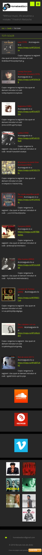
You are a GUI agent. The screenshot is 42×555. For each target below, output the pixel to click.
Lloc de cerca (32, 4)
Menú (38, 4)
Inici (3, 28)
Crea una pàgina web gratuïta (18, 550)
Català (9, 28)
